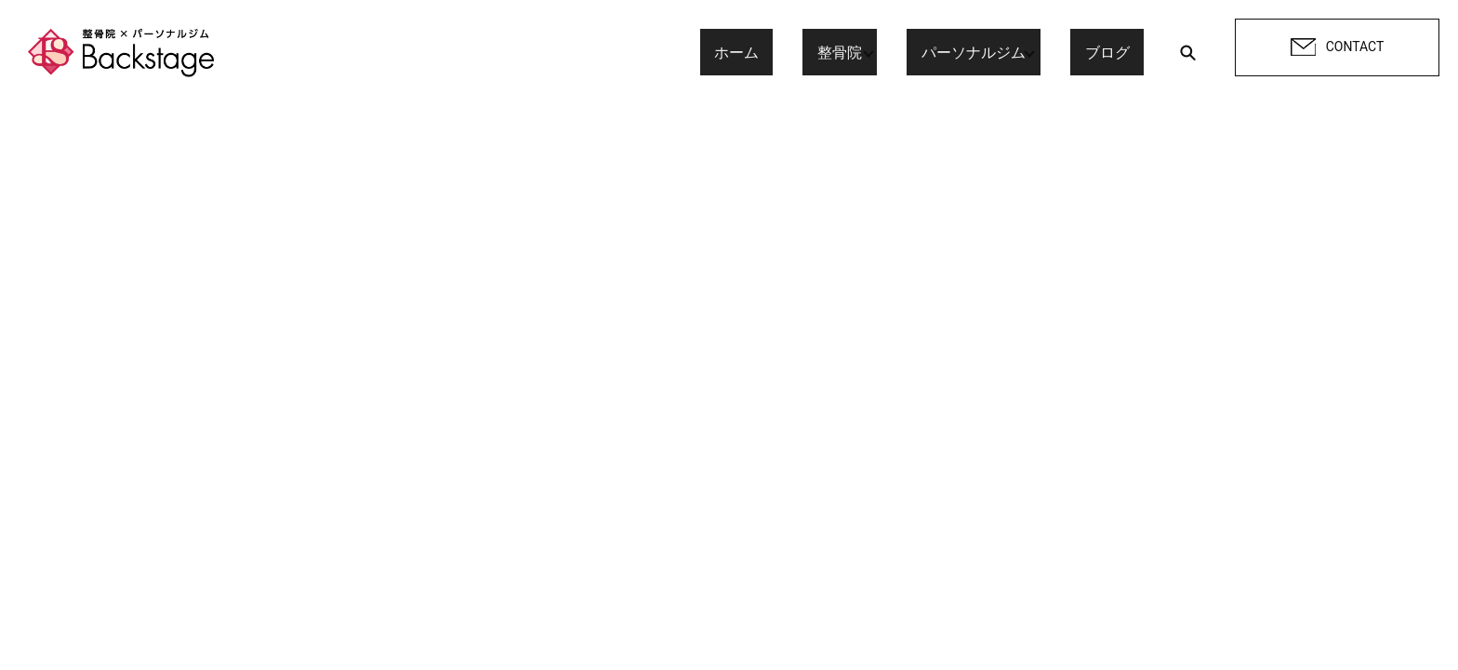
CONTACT (1338, 47)
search (1187, 52)
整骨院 (853, 51)
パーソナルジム (987, 51)
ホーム (779, 51)
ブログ (1121, 51)
